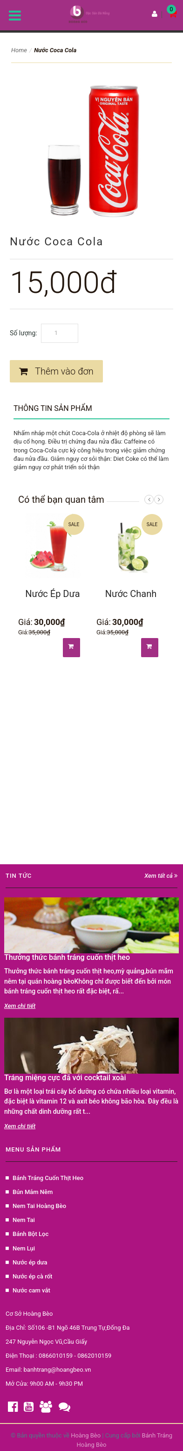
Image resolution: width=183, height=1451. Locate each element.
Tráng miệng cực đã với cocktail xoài (65, 1077)
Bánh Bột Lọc (27, 1233)
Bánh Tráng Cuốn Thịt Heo (44, 1177)
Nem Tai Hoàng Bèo (36, 1205)
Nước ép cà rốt (29, 1276)
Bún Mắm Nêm (29, 1191)
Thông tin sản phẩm (53, 408)
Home (19, 50)
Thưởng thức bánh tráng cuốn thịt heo (67, 957)
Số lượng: (23, 333)
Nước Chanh (130, 593)
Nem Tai (20, 1219)
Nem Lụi (20, 1248)
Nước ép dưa (26, 1262)
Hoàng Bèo (86, 1435)
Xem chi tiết (19, 1005)
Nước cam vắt (28, 1290)
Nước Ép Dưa (52, 593)
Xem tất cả (160, 875)
